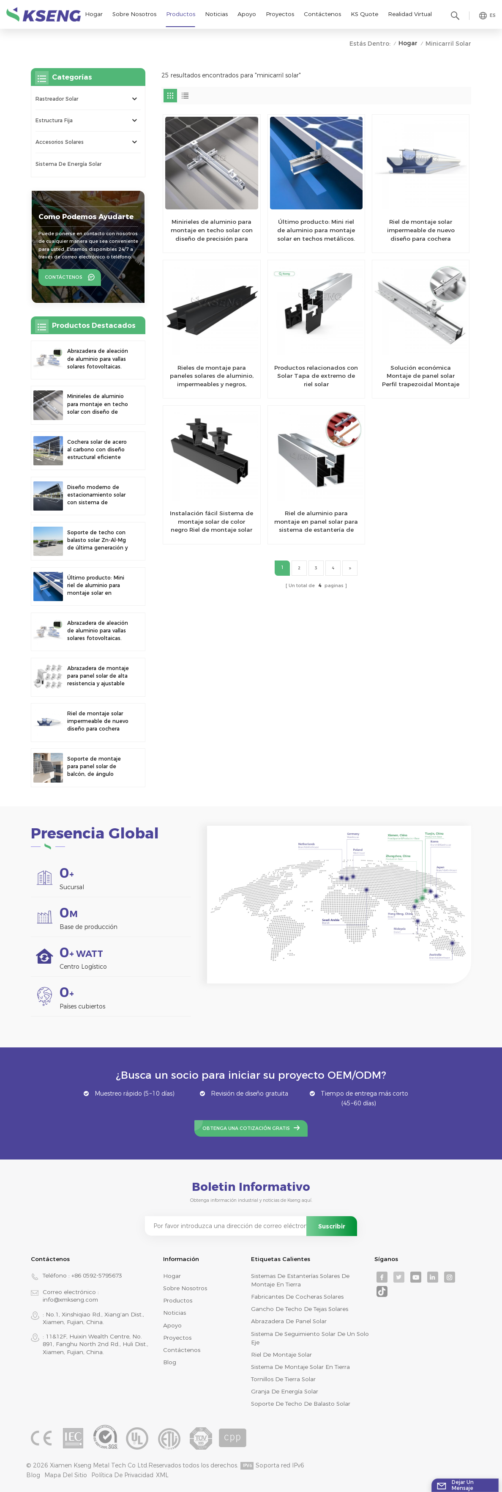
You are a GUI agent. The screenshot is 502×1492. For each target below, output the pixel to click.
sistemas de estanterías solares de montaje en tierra (300, 1280)
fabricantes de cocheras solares (297, 1296)
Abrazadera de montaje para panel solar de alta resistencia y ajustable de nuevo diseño (98, 676)
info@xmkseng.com (70, 1299)
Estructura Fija (54, 120)
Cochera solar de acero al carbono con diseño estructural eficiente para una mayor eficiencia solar (97, 450)
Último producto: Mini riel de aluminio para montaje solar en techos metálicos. (316, 230)
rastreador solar (56, 99)
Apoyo (246, 14)
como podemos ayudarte (86, 216)
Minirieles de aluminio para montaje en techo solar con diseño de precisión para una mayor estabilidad (212, 230)
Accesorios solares (59, 142)
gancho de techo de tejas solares (299, 1308)
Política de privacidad (122, 1475)
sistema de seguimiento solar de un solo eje (310, 1338)
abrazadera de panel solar (289, 1321)
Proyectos (280, 14)
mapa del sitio (65, 1475)
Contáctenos (322, 14)
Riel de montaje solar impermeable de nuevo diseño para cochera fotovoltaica (421, 230)
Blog (169, 1362)
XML (162, 1475)
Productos (180, 14)
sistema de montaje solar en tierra (300, 1366)
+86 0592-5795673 (96, 1275)
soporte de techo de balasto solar (300, 1403)
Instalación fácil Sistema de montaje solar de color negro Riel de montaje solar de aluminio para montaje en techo (211, 522)
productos (177, 1300)
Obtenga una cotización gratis (246, 1128)
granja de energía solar (284, 1391)
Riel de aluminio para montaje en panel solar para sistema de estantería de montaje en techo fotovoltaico (316, 522)
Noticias (216, 14)
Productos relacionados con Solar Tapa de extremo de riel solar (316, 376)
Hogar (94, 14)
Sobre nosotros (134, 14)
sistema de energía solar (68, 164)
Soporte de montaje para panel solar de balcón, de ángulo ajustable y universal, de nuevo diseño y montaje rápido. (99, 767)
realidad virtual (410, 14)
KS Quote (364, 14)
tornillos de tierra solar (283, 1379)
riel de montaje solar (281, 1354)
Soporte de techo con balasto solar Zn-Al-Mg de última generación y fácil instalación (97, 540)
